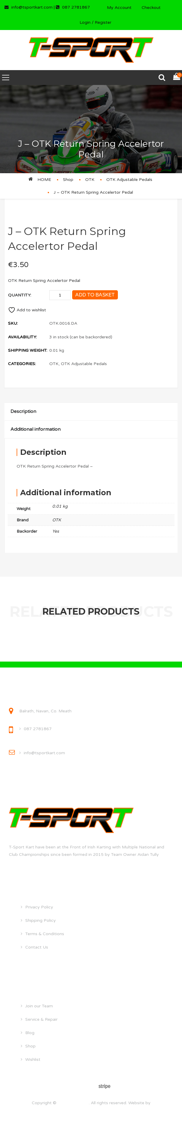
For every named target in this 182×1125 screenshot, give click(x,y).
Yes (55, 531)
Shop (68, 179)
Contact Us (36, 947)
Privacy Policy (39, 907)
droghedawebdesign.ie (91, 1110)
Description (23, 411)
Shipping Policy (40, 920)
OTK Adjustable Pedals (129, 179)
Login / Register (95, 22)
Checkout (151, 7)
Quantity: (19, 295)
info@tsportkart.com (44, 752)
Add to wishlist (27, 310)
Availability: (22, 337)
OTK (89, 179)
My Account (119, 7)
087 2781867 (38, 728)
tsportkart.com (73, 1102)
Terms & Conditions (44, 933)
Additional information (35, 429)
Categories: (22, 363)
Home (44, 179)
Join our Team (39, 1006)
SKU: (13, 323)
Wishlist (32, 1059)
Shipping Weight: (27, 350)
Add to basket (95, 295)
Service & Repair (41, 1019)
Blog (29, 1032)
